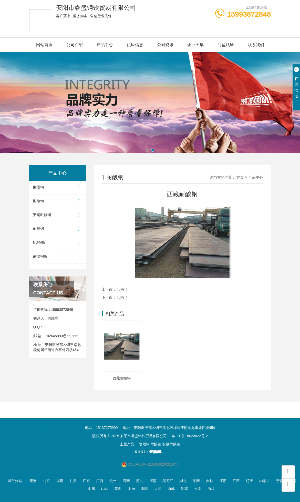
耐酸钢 (57, 201)
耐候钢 (57, 187)
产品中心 (105, 45)
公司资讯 (165, 45)
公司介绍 (74, 45)
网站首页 (44, 45)
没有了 (122, 289)
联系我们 (256, 45)
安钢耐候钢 (57, 215)
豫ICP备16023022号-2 (190, 436)
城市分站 (15, 481)
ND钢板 (57, 243)
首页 (240, 177)
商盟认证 (226, 45)
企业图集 (195, 45)
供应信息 (135, 45)
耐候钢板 (57, 257)
